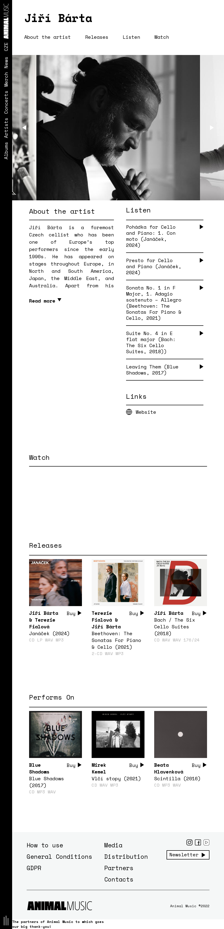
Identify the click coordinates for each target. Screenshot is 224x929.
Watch (161, 36)
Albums (5, 150)
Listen (131, 36)
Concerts (5, 102)
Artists (5, 128)
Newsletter (184, 854)
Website (146, 411)
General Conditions (59, 856)
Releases (96, 36)
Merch (5, 79)
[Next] (211, 127)
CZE (5, 46)
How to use (45, 845)
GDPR (34, 867)
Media (113, 845)
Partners (118, 867)
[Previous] (24, 127)
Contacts (118, 879)
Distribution (126, 856)
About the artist (47, 36)
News (5, 62)
